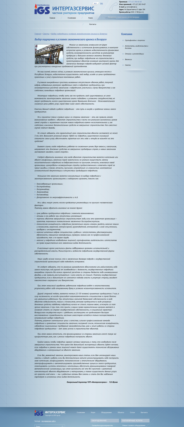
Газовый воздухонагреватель (102, 425)
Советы (46, 33)
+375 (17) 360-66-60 (135, 1)
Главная (37, 33)
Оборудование (106, 412)
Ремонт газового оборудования (134, 425)
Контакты (144, 412)
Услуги (93, 412)
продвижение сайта (49, 421)
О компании (81, 412)
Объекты (121, 412)
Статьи (132, 412)
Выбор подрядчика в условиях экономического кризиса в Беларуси (79, 33)
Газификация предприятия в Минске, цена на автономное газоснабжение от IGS (64, 9)
